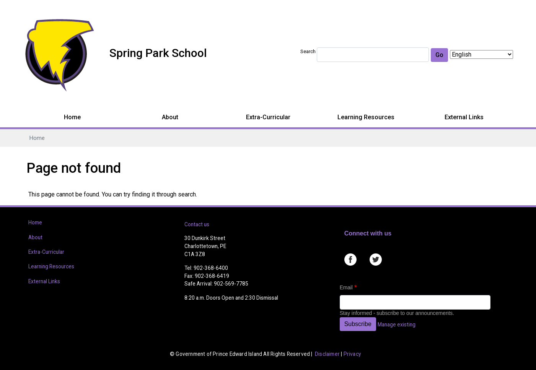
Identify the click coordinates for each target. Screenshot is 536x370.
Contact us (196, 224)
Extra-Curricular (268, 117)
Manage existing (396, 324)
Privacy (352, 354)
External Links (464, 117)
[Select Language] (481, 54)
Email (346, 287)
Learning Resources (365, 117)
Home (72, 117)
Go (439, 54)
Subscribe (357, 324)
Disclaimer (327, 354)
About (170, 117)
